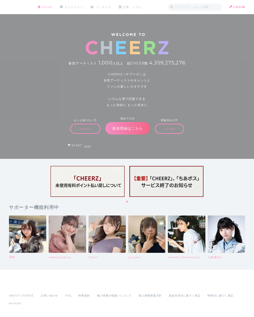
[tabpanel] (88, 181)
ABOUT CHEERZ (21, 295)
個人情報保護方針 (150, 295)
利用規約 (84, 295)
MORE (87, 146)
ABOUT (85, 129)
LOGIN (239, 7)
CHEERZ (19, 7)
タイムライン (73, 7)
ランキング (103, 7)
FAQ (68, 295)
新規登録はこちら (127, 128)
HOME (47, 7)
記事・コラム (132, 7)
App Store (20, 285)
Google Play (45, 285)
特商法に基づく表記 (220, 295)
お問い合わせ (49, 295)
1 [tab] (127, 202)
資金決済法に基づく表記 (184, 295)
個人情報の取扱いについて (114, 295)
